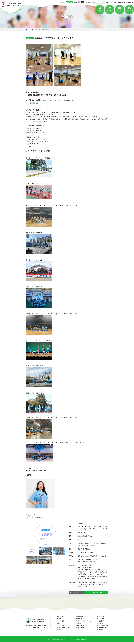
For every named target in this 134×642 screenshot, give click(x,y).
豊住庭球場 (101, 621)
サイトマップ (60, 630)
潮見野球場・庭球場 (81, 625)
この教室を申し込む (96, 593)
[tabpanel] (45, 534)
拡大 (71, 2)
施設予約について (103, 627)
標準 (68, 2)
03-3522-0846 (119, 2)
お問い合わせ (129, 11)
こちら (38, 103)
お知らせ (59, 623)
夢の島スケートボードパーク (83, 621)
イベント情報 (60, 621)
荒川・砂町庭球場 (103, 625)
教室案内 (34, 29)
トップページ (99, 10)
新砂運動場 (79, 623)
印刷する (88, 2)
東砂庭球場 (101, 623)
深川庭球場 (101, 619)
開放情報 (100, 630)
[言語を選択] (98, 2)
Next (67, 543)
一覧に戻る (76, 593)
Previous (25, 543)
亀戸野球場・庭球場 (81, 627)
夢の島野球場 (79, 619)
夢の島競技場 (79, 616)
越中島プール (102, 616)
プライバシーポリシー (63, 627)
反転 (83, 2)
